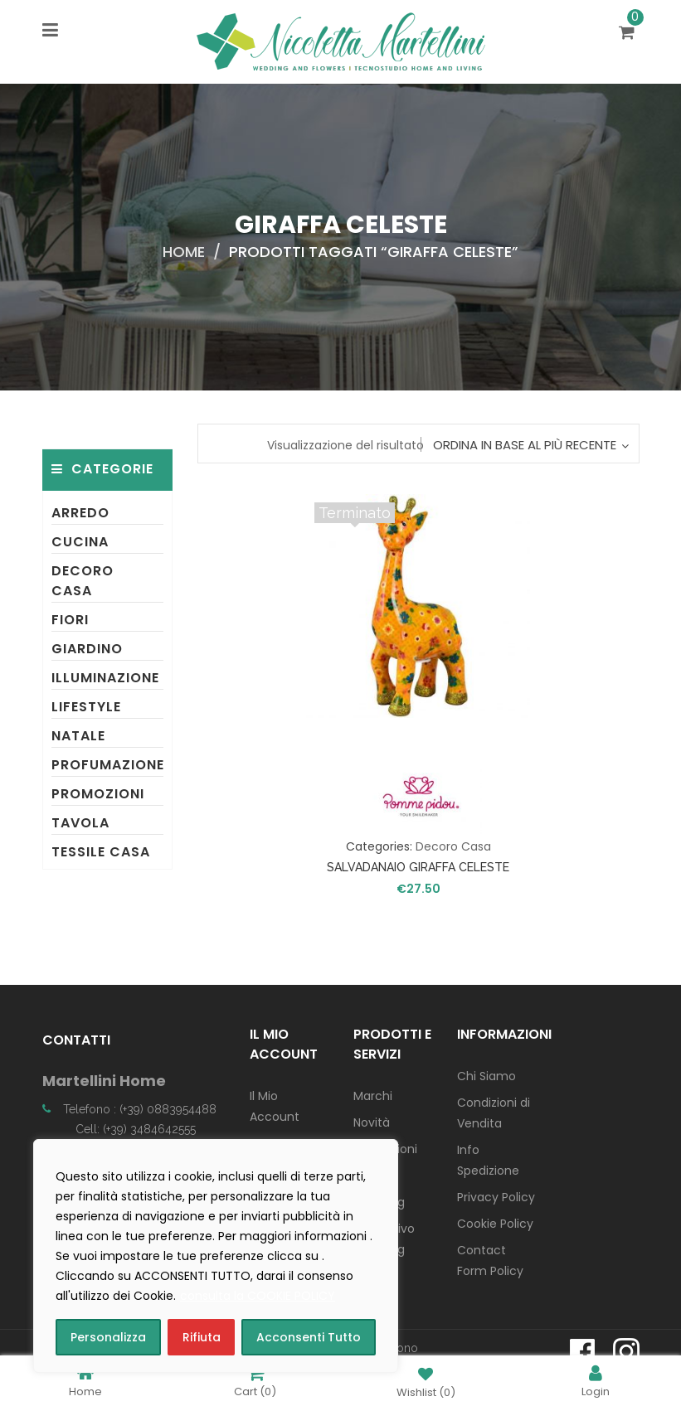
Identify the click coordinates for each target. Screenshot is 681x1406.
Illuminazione (105, 677)
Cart (255, 1381)
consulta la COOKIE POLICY (257, 1295)
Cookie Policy (495, 1223)
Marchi (372, 1096)
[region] (215, 1256)
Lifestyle (86, 706)
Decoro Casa (82, 580)
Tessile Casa (100, 851)
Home (184, 251)
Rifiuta (201, 1337)
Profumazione (107, 764)
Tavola (80, 822)
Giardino (87, 648)
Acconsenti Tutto (308, 1337)
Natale (78, 735)
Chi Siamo (486, 1076)
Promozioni (97, 793)
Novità (371, 1122)
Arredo (80, 512)
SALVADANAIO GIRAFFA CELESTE (418, 867)
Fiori (70, 619)
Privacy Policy (496, 1197)
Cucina (80, 541)
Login (595, 1381)
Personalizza (108, 1337)
